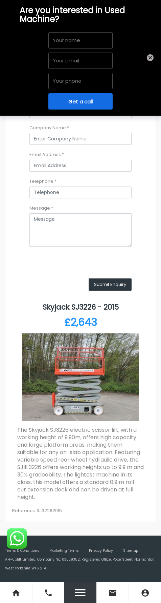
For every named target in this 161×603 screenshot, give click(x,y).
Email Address (46, 154)
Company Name (49, 127)
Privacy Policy (101, 550)
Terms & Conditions (22, 550)
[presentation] (80, 265)
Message (41, 208)
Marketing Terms (64, 550)
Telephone (42, 181)
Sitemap (130, 550)
